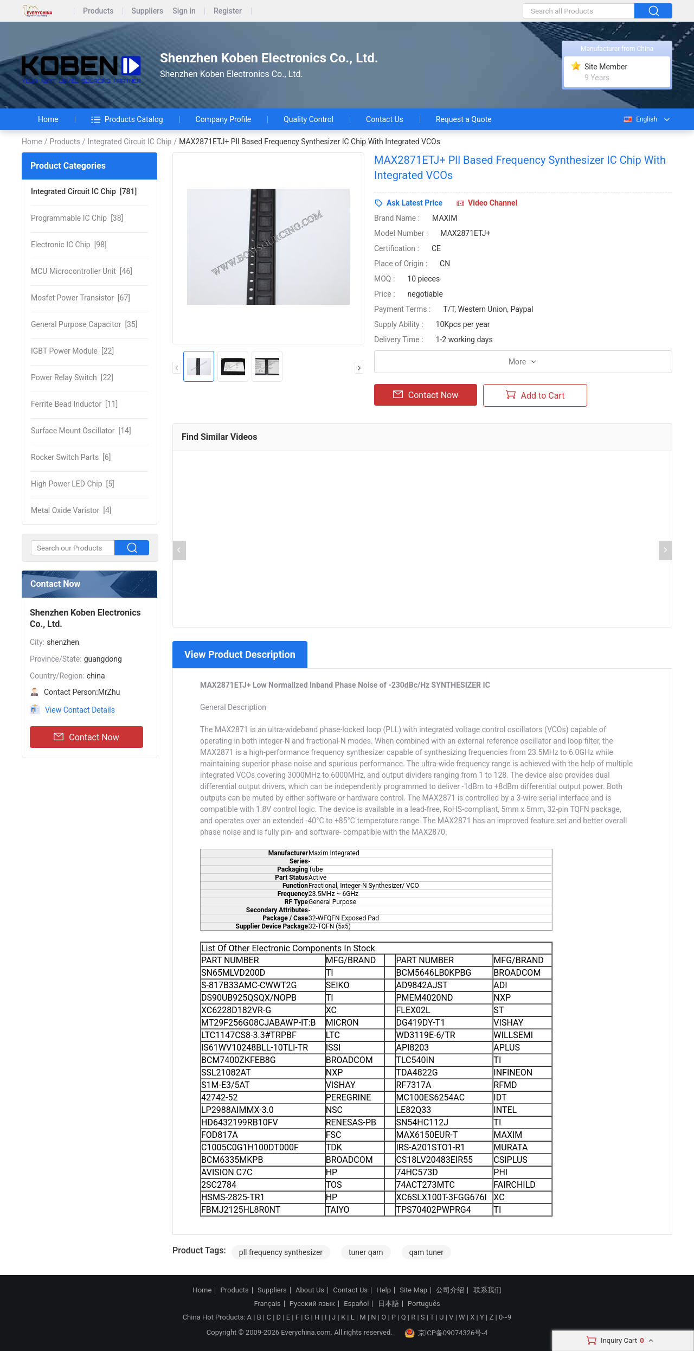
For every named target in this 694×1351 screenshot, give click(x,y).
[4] (71, 510)
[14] (81, 430)
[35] (84, 324)
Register (228, 11)
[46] (81, 271)
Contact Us (384, 119)
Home (48, 119)
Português (424, 1304)
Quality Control (308, 119)
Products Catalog (127, 119)
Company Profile (224, 119)
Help (383, 1290)
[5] (72, 483)
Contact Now (86, 737)
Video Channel (492, 203)
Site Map (413, 1290)
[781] (84, 191)
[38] (77, 218)
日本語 (388, 1304)
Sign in (184, 11)
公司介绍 (450, 1290)
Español (356, 1304)
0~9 (505, 1317)
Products (98, 11)
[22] (72, 351)
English (639, 119)
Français (267, 1304)
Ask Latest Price (414, 203)
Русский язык (312, 1304)
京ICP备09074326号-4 (446, 1333)
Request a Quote (464, 119)
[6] (71, 457)
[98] (69, 244)
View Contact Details (80, 710)
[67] (80, 297)
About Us (309, 1290)
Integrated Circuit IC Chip (129, 141)
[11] (74, 404)
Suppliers (148, 11)
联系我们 (487, 1290)
